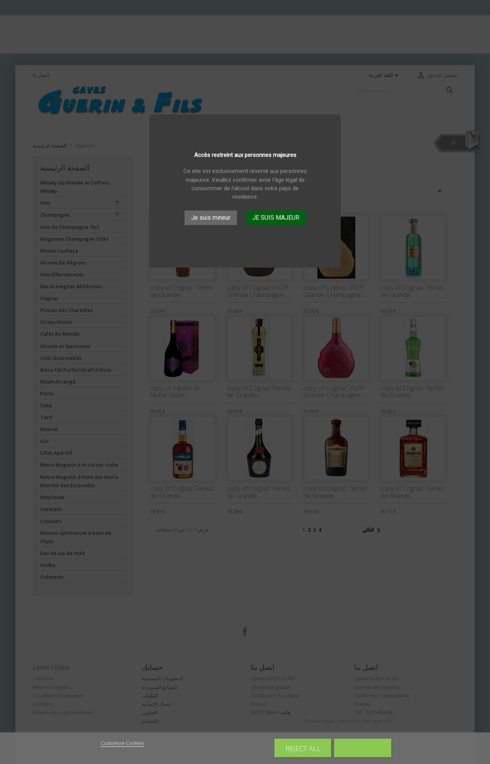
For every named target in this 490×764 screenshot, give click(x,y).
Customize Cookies (122, 743)
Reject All (303, 748)
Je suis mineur (210, 217)
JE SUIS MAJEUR (275, 217)
